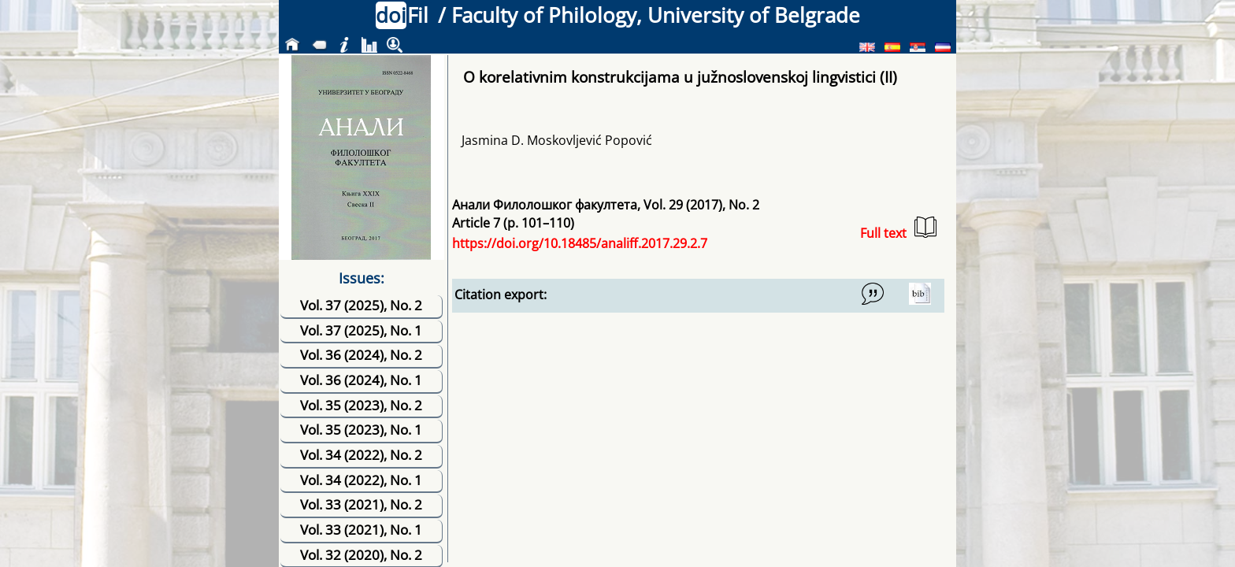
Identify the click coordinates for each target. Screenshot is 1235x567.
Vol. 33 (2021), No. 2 (361, 504)
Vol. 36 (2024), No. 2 (361, 355)
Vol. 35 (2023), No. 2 (361, 405)
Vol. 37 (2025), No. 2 (361, 305)
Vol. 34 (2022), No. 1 (361, 480)
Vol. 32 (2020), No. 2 (361, 555)
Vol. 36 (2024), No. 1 (361, 380)
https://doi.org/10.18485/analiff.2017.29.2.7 (579, 243)
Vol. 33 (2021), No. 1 (361, 530)
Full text (898, 229)
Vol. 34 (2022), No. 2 (361, 455)
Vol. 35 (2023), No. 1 (361, 430)
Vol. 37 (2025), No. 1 (361, 330)
